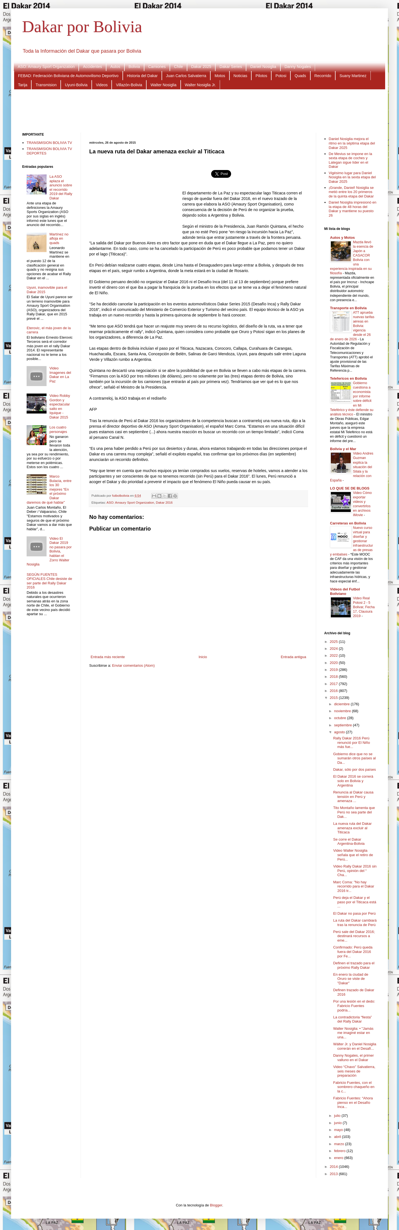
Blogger (216, 1205)
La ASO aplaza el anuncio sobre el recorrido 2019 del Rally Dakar (60, 187)
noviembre (343, 711)
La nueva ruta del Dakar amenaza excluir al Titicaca (352, 827)
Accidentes (92, 66)
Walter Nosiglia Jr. (200, 85)
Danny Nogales (298, 66)
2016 (334, 691)
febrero (340, 1151)
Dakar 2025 (201, 66)
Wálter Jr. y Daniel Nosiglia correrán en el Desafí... (354, 1046)
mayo (339, 1130)
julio (338, 1116)
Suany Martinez (352, 75)
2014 (334, 1167)
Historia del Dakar (142, 75)
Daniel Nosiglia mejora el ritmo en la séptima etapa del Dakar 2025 (352, 143)
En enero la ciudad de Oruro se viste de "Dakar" (350, 978)
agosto (340, 732)
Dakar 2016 (164, 502)
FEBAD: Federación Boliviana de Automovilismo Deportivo (68, 75)
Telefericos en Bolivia (348, 378)
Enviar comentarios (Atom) (133, 665)
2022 (334, 655)
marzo (339, 1144)
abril (338, 1137)
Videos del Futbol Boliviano (345, 591)
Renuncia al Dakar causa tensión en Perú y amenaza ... (353, 796)
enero (339, 1158)
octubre (340, 718)
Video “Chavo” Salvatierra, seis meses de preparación (354, 1071)
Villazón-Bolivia (129, 85)
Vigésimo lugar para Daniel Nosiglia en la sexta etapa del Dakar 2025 (352, 177)
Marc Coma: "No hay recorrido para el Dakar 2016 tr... (353, 886)
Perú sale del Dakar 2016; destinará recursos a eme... (354, 936)
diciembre (342, 704)
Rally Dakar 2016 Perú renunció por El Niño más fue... (351, 742)
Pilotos (261, 75)
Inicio (203, 657)
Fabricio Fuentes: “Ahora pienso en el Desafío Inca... (353, 1102)
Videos (102, 85)
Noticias (240, 75)
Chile (178, 66)
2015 (334, 698)
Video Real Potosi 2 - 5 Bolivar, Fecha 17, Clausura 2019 (364, 607)
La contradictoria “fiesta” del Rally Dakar (352, 1019)
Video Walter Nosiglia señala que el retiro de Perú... (353, 854)
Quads (300, 75)
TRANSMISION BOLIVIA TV (49, 143)
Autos (115, 66)
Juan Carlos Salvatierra (186, 75)
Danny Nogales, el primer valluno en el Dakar (353, 1057)
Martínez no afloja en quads (58, 238)
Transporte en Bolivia (348, 308)
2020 (334, 663)
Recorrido (322, 75)
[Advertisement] (199, 110)
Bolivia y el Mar (343, 449)
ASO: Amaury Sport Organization (46, 66)
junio (338, 1123)
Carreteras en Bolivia (348, 523)
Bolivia (134, 66)
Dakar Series (230, 66)
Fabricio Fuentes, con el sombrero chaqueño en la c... (353, 1087)
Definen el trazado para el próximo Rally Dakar (353, 965)
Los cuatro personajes (58, 429)
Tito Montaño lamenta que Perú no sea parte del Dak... (354, 812)
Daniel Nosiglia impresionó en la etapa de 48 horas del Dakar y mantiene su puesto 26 (352, 208)
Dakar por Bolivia (82, 26)
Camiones (157, 66)
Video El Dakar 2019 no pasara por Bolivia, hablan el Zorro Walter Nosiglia (49, 551)
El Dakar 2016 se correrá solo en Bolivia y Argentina (353, 780)
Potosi (280, 75)
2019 (334, 670)
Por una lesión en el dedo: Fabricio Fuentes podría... (354, 1005)
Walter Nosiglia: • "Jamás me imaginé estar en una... (353, 1032)
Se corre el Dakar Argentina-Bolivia (348, 841)
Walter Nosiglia (163, 85)
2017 (334, 684)
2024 (334, 648)
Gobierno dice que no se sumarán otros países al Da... (354, 758)
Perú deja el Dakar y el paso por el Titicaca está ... (354, 902)
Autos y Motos (342, 237)
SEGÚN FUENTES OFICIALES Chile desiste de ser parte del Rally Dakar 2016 (49, 581)
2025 (334, 642)
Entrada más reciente (108, 657)
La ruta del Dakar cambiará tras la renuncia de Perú (355, 922)
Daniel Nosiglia (263, 66)
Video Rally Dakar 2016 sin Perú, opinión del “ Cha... (355, 870)
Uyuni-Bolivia (76, 85)
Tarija (22, 85)
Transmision (46, 85)
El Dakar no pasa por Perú (354, 913)
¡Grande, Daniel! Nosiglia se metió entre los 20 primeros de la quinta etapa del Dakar (351, 192)
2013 (334, 1174)
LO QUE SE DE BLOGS (349, 488)
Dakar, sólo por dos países (354, 769)
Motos (219, 75)
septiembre (343, 725)
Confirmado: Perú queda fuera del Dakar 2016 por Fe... (352, 951)
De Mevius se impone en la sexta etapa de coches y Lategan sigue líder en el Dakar (350, 160)
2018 (334, 676)
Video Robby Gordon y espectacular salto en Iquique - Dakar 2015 (59, 406)
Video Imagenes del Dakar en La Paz (60, 374)
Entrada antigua (293, 657)
